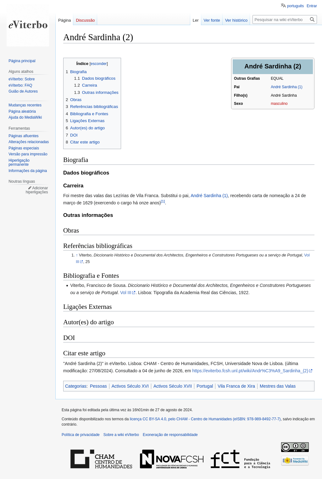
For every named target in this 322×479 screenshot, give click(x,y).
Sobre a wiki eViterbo (121, 435)
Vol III (125, 292)
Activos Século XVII (172, 386)
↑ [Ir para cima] (77, 255)
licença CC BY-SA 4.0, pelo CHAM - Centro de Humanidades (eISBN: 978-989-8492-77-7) (205, 419)
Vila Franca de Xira (236, 386)
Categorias (75, 386)
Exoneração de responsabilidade (170, 435)
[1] (163, 201)
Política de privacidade (81, 435)
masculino (279, 103)
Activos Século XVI (130, 386)
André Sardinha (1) (286, 87)
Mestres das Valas (278, 386)
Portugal (205, 386)
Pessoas (98, 386)
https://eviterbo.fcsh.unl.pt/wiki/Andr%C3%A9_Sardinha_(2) (250, 370)
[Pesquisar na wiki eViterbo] (285, 19)
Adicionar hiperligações (37, 190)
